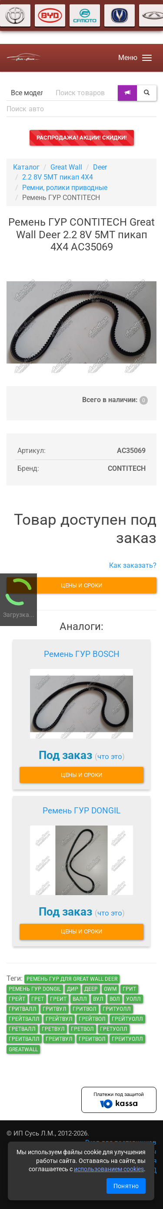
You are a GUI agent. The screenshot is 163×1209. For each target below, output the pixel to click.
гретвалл (22, 1029)
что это (109, 756)
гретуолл (113, 1029)
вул (98, 999)
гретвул (53, 1029)
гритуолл (117, 1009)
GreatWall (23, 1049)
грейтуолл (127, 1019)
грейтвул (59, 1019)
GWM (110, 989)
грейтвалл (24, 1019)
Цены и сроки (81, 585)
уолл (133, 999)
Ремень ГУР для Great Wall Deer (72, 979)
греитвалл (24, 1039)
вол (115, 999)
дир (72, 989)
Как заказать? (132, 565)
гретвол (82, 1029)
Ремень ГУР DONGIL (81, 811)
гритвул (55, 1009)
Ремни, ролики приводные (64, 187)
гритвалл (23, 1009)
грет (37, 999)
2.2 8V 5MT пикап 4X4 (57, 177)
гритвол (84, 1009)
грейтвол (92, 1019)
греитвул (59, 1039)
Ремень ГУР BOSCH (82, 654)
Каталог (26, 167)
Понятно (126, 1185)
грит (129, 989)
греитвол (92, 1039)
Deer (100, 167)
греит (58, 999)
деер (91, 989)
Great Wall (66, 167)
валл (80, 999)
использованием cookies (109, 1169)
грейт (17, 999)
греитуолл (127, 1039)
